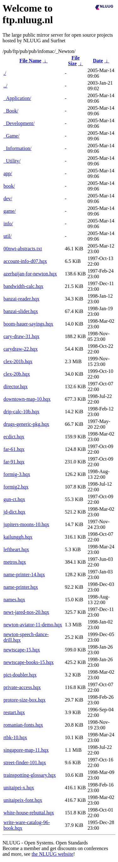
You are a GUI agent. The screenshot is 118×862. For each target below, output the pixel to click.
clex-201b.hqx (17, 361)
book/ (9, 186)
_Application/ (17, 98)
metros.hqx (14, 562)
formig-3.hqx (16, 474)
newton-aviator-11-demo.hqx (32, 624)
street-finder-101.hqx (24, 762)
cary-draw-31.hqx (21, 336)
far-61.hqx (14, 449)
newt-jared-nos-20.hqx (26, 612)
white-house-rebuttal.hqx (28, 812)
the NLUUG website (52, 854)
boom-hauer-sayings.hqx (28, 324)
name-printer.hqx (20, 587)
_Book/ (10, 110)
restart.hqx (14, 712)
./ (4, 73)
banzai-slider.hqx (20, 311)
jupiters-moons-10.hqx (26, 524)
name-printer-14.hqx (24, 574)
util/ (7, 236)
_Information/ (17, 148)
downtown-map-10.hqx (27, 399)
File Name (31, 60)
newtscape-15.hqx (21, 649)
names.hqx (14, 599)
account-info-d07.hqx (25, 261)
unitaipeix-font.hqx (22, 800)
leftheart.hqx (16, 549)
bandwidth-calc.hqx (23, 286)
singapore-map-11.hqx (26, 750)
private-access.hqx (22, 687)
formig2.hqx (16, 486)
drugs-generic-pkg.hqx (26, 424)
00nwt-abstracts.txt (22, 248)
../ (5, 85)
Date (98, 60)
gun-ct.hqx (14, 499)
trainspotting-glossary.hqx (29, 775)
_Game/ (11, 135)
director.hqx (15, 386)
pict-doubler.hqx (20, 674)
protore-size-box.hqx (24, 700)
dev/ (7, 198)
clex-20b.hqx (16, 374)
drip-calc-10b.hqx (21, 411)
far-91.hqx (14, 461)
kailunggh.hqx (17, 537)
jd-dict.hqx (14, 512)
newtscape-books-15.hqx (28, 662)
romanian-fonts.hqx (23, 725)
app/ (7, 173)
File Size (74, 60)
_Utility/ (11, 161)
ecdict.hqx (13, 436)
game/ (9, 211)
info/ (8, 223)
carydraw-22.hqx (20, 349)
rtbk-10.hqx (15, 737)
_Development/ (19, 123)
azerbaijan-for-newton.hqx (30, 273)
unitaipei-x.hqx (18, 787)
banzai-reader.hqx (21, 298)
